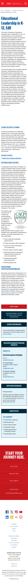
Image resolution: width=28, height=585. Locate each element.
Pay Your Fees (14, 526)
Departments (8, 10)
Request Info (14, 474)
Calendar (14, 524)
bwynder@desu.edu (8, 376)
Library (14, 528)
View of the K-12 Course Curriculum (11, 158)
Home (2, 10)
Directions (14, 566)
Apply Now (14, 307)
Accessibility (13, 545)
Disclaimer (14, 538)
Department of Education (17, 10)
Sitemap (14, 547)
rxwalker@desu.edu (8, 368)
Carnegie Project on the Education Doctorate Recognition (14, 315)
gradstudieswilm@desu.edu (14, 493)
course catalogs (7, 334)
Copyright (14, 540)
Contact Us (14, 563)
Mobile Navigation (3, 3)
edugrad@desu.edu (8, 360)
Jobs (14, 530)
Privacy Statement (14, 542)
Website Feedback (14, 536)
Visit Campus (14, 481)
